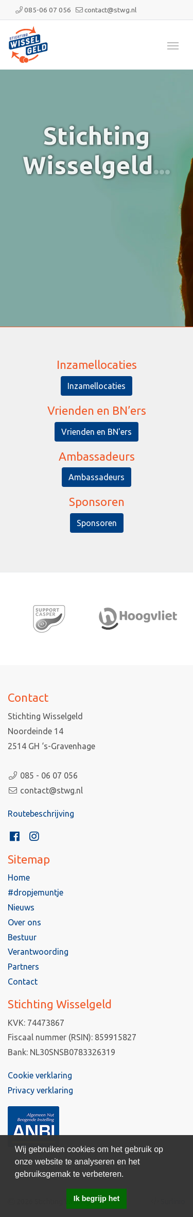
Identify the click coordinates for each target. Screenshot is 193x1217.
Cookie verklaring (40, 1075)
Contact (23, 981)
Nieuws (21, 907)
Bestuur (22, 937)
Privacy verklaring (40, 1090)
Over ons (24, 922)
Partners (23, 966)
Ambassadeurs (96, 477)
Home (19, 877)
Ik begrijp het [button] (97, 1198)
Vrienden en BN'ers (96, 431)
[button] (127, 1174)
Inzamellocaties (96, 386)
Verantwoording (38, 951)
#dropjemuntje (35, 892)
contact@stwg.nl (110, 10)
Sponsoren (97, 523)
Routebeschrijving (41, 813)
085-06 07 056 (47, 10)
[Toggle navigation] (173, 45)
